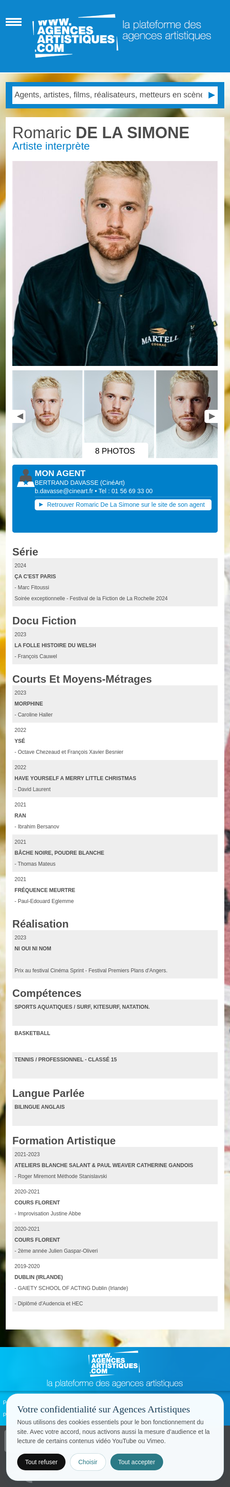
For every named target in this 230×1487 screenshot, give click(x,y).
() (112, 482)
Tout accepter (136, 1462)
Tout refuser (41, 1462)
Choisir (88, 1462)
